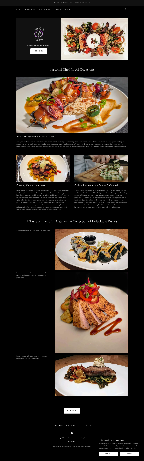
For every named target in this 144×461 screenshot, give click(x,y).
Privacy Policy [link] (84, 435)
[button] (126, 9)
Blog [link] (67, 9)
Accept (131, 453)
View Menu (72, 420)
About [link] (59, 9)
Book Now (39, 62)
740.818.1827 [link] (72, 451)
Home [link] (19, 9)
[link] (39, 38)
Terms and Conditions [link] (64, 435)
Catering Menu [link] (45, 9)
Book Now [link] (30, 9)
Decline (112, 453)
